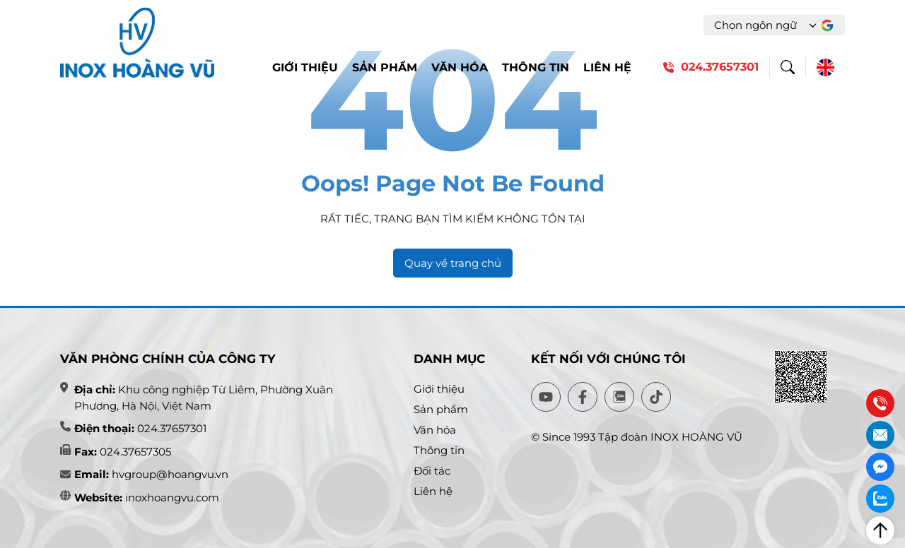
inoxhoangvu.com (172, 497)
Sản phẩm (384, 67)
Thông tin (535, 67)
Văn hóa (459, 67)
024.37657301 (171, 428)
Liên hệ (607, 67)
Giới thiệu (305, 67)
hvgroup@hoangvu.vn (168, 474)
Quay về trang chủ (452, 263)
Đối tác (432, 470)
